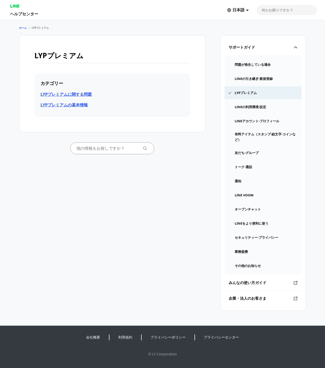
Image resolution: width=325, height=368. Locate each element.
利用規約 (125, 337)
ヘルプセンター (24, 13)
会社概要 (93, 337)
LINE (14, 6)
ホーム (23, 27)
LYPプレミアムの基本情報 (64, 105)
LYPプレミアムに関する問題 (66, 94)
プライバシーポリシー (168, 337)
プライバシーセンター (221, 337)
